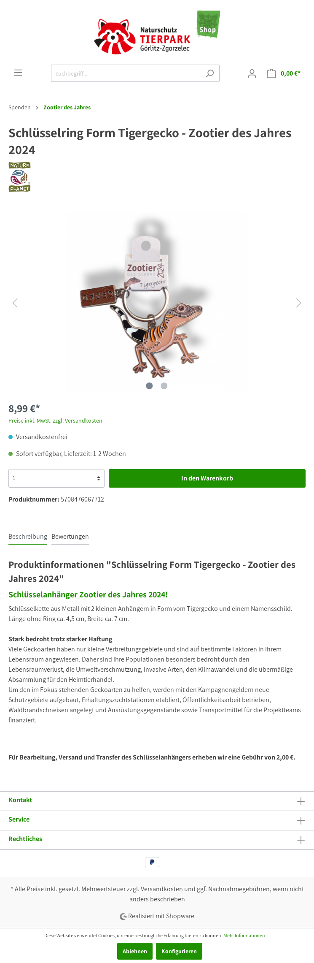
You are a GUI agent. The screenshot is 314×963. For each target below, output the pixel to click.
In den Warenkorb (207, 478)
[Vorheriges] (14, 303)
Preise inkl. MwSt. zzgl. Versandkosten (55, 420)
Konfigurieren (179, 951)
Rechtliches (25, 838)
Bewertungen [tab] (70, 536)
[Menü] (18, 73)
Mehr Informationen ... (246, 935)
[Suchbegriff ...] (125, 73)
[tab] (27, 536)
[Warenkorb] (284, 73)
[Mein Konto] (252, 73)
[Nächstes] (299, 303)
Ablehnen (135, 951)
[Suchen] (210, 73)
